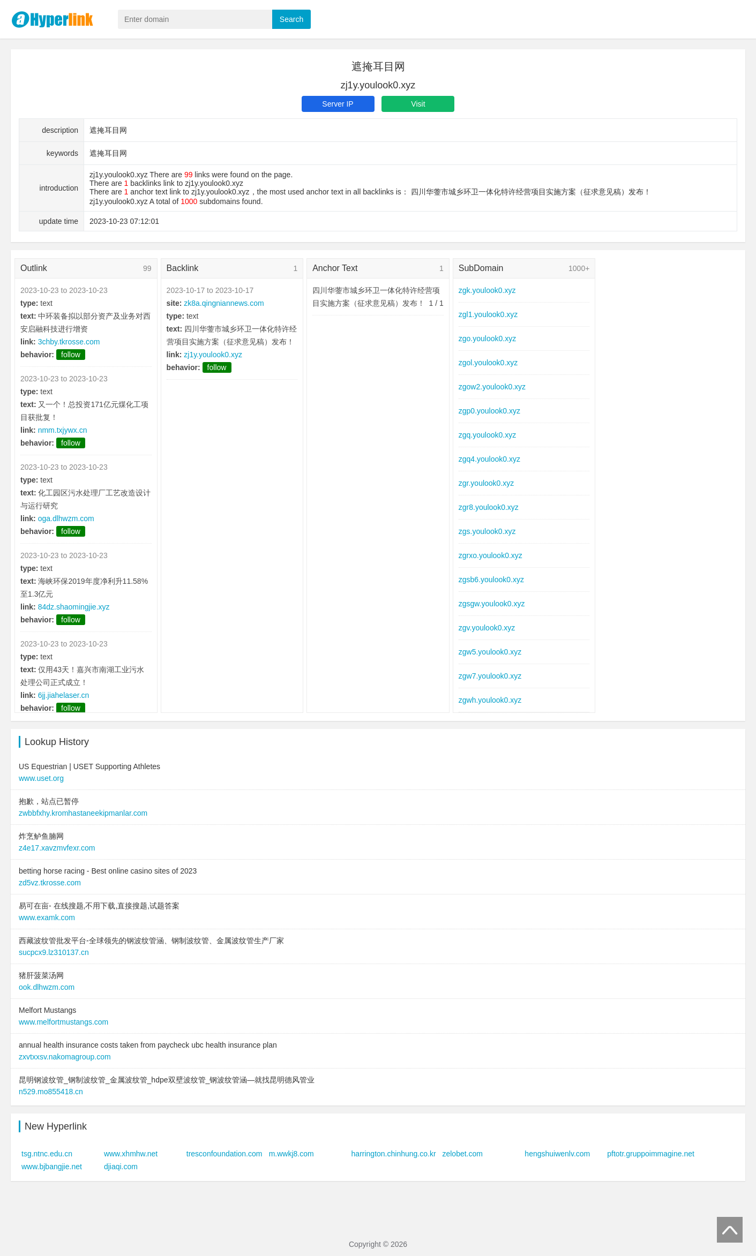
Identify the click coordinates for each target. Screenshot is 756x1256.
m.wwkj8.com (291, 1153)
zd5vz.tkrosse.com (50, 882)
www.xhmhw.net (131, 1153)
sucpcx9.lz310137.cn (54, 952)
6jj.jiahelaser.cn (63, 695)
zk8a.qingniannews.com (224, 303)
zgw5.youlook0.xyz (490, 652)
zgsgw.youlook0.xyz (492, 603)
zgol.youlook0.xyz (488, 362)
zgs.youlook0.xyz (487, 531)
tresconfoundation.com (224, 1153)
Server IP (337, 104)
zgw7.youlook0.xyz (490, 676)
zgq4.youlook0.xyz (489, 459)
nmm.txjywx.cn (62, 430)
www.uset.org (41, 778)
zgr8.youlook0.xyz (489, 507)
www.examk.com (47, 917)
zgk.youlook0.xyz (487, 290)
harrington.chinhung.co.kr (393, 1153)
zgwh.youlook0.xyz (490, 700)
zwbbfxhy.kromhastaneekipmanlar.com (83, 813)
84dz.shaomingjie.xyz (74, 607)
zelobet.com (462, 1153)
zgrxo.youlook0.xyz (490, 555)
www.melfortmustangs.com (63, 1022)
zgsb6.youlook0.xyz (491, 579)
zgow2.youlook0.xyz (492, 386)
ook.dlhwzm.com (46, 987)
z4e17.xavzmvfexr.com (57, 848)
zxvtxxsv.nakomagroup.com (65, 1056)
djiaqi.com (121, 1166)
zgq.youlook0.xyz (487, 435)
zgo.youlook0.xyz (487, 338)
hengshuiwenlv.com (557, 1153)
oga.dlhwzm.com (66, 518)
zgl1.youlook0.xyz (488, 314)
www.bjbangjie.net (51, 1166)
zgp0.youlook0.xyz (489, 411)
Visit (418, 104)
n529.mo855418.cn (51, 1091)
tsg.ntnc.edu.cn (46, 1153)
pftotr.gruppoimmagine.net (650, 1153)
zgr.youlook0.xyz (486, 483)
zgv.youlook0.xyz (487, 627)
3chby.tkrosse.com (69, 341)
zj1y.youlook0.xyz (213, 354)
